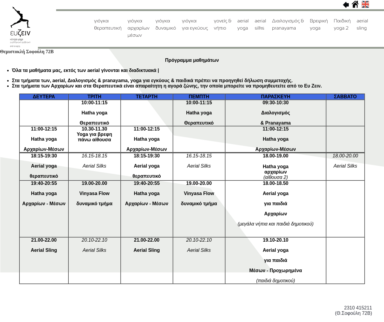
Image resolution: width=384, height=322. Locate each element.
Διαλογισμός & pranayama (288, 24)
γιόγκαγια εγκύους (195, 24)
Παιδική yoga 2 (342, 24)
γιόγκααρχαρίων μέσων (138, 28)
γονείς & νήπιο (222, 24)
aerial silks (260, 24)
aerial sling (362, 24)
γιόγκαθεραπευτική (108, 24)
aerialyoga (243, 24)
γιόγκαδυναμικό (166, 24)
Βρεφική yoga (319, 24)
